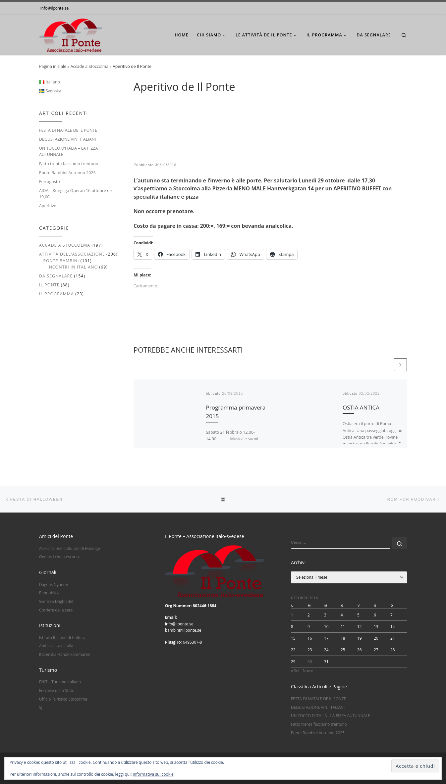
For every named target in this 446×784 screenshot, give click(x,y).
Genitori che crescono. (59, 557)
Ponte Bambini (61, 261)
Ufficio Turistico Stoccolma (63, 699)
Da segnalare (56, 276)
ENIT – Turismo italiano (60, 682)
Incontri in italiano (72, 267)
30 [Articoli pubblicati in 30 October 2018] (309, 661)
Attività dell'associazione (72, 254)
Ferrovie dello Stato (57, 690)
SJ (40, 707)
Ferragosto (49, 181)
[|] (70, 33)
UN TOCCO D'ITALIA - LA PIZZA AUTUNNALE (330, 715)
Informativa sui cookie (153, 774)
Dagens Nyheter (53, 584)
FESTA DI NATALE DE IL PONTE (68, 130)
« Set (295, 670)
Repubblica (49, 593)
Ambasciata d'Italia (56, 646)
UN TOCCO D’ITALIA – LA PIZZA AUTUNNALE (68, 151)
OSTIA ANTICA (361, 407)
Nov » (308, 670)
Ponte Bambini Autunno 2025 (67, 172)
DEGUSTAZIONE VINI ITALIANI (67, 139)
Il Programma (56, 294)
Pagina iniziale (52, 66)
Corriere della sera (56, 609)
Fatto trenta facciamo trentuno (68, 164)
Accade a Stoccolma (90, 66)
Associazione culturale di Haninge (69, 548)
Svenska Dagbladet (56, 601)
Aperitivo (47, 206)
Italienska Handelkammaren (64, 654)
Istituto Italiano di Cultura (62, 637)
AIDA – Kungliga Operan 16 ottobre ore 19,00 (76, 194)
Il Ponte (49, 285)
